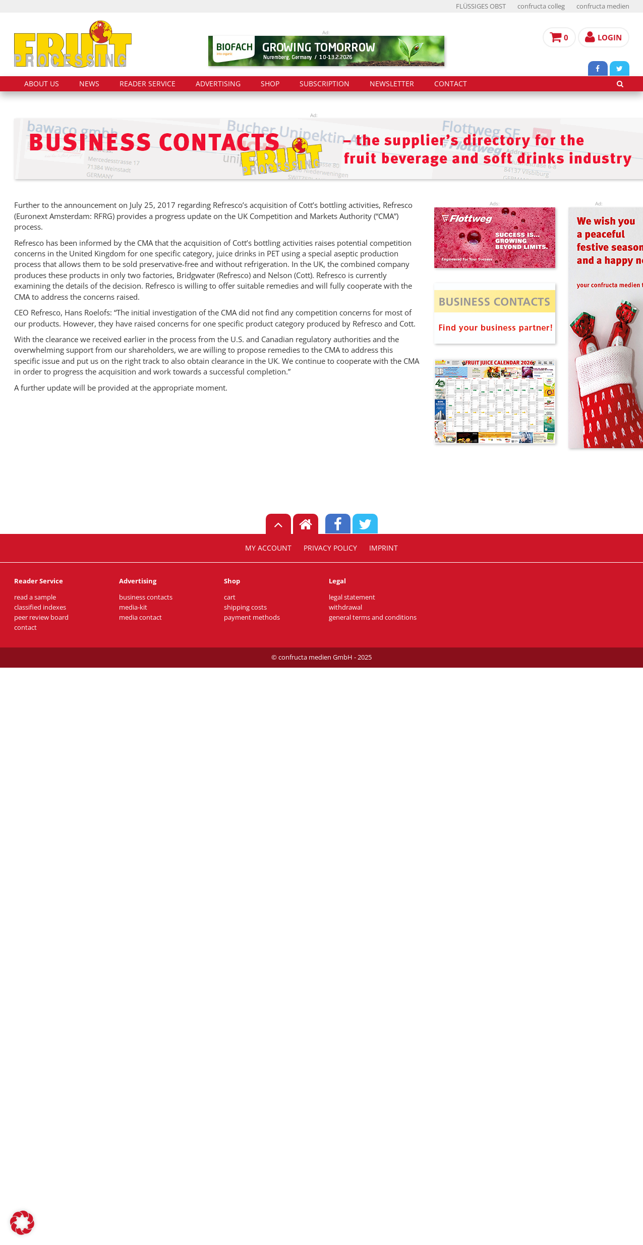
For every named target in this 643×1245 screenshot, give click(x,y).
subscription (324, 83)
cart (230, 597)
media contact (140, 617)
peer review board (41, 617)
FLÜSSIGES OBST (481, 6)
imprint (383, 548)
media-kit (133, 607)
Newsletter (392, 83)
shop (270, 83)
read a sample (35, 597)
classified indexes (40, 607)
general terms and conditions (373, 617)
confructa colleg (541, 6)
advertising (218, 83)
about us (41, 83)
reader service (148, 83)
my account (268, 548)
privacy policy (330, 548)
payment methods (252, 617)
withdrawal (345, 607)
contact (450, 83)
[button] (22, 1223)
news (89, 83)
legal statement (352, 597)
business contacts (145, 597)
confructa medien (602, 6)
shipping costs (245, 607)
